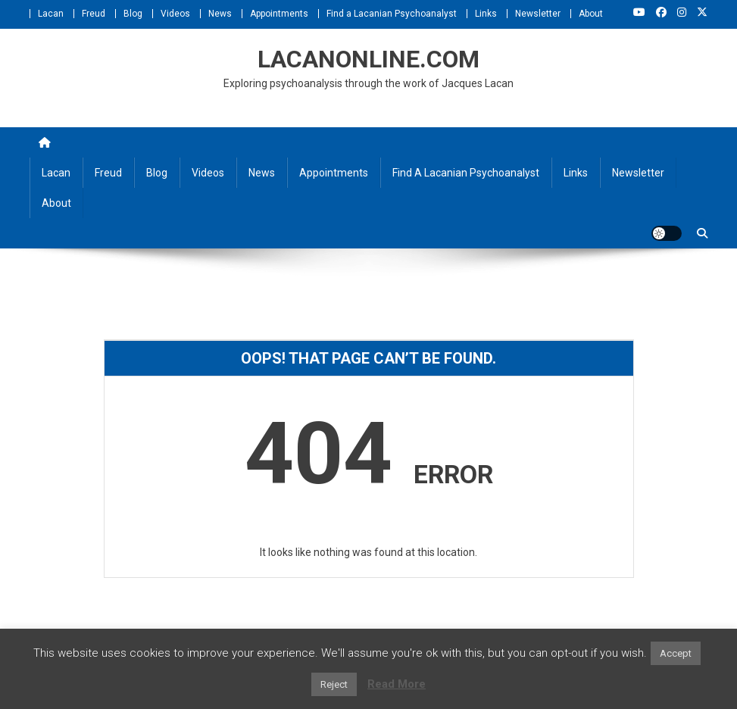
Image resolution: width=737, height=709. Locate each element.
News (220, 13)
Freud (93, 13)
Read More (396, 684)
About (591, 13)
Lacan (51, 13)
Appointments (279, 13)
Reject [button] (334, 684)
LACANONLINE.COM (368, 59)
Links (486, 13)
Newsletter (538, 13)
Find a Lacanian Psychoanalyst (391, 13)
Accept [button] (676, 653)
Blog (132, 13)
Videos (175, 13)
